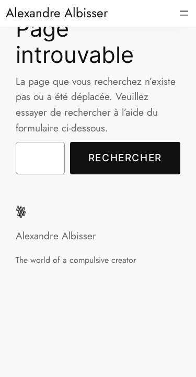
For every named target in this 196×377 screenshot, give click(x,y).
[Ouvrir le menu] (184, 13)
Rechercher (125, 157)
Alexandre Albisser (57, 13)
